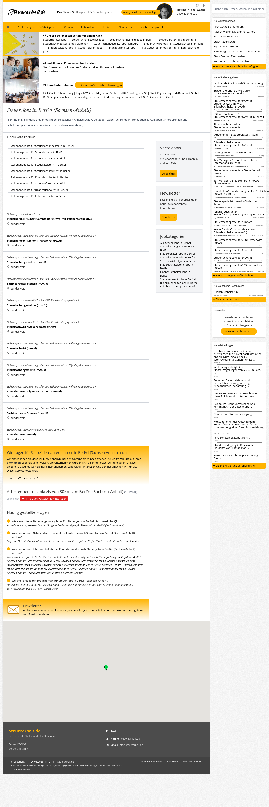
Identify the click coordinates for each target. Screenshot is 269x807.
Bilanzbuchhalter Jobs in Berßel (179, 283)
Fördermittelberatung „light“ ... (232, 437)
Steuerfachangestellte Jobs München (65, 43)
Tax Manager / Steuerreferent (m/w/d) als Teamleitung (237, 182)
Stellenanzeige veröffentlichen (233, 275)
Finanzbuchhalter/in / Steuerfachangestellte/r (228, 125)
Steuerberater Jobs (54, 40)
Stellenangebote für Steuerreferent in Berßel (38, 183)
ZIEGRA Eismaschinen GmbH (156, 97)
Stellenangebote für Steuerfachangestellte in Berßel (42, 146)
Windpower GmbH (221, 148)
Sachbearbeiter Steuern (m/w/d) (27, 283)
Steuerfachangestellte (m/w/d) (26, 262)
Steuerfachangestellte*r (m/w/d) (233, 222)
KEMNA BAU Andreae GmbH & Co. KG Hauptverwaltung (235, 186)
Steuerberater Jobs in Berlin (176, 40)
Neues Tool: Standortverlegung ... (234, 414)
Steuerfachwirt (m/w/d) (22, 348)
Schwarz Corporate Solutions (225, 138)
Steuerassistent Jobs (60, 47)
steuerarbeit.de (37, 525)
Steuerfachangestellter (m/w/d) (27, 305)
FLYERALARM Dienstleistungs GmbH (227, 207)
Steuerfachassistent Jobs (188, 43)
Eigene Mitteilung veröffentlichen (234, 465)
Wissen (68, 27)
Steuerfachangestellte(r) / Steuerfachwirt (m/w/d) (239, 266)
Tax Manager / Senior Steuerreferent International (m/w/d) (236, 161)
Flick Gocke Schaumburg (58, 93)
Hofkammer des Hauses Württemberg (228, 235)
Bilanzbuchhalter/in (226, 292)
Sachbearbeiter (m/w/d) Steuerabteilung (238, 83)
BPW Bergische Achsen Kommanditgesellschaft (72, 97)
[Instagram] (198, 6)
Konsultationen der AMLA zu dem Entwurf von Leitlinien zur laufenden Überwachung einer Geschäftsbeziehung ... (239, 426)
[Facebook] (203, 6)
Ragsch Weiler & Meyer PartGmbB (97, 93)
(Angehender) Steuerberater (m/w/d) (236, 134)
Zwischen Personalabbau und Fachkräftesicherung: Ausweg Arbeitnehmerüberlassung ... (232, 383)
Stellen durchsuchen (151, 761)
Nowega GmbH (219, 176)
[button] (106, 668)
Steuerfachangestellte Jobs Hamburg (116, 43)
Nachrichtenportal (151, 27)
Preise (106, 27)
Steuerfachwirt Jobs (156, 43)
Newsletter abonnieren (239, 331)
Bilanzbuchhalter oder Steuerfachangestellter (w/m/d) (233, 143)
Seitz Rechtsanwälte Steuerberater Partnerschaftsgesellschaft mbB (239, 261)
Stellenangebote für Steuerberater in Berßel (37, 152)
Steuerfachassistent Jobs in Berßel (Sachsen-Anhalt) (91, 565)
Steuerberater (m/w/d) (21, 434)
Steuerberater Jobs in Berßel (177, 254)
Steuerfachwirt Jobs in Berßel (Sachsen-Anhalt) (108, 561)
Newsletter (125, 27)
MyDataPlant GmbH (186, 93)
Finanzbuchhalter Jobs (121, 47)
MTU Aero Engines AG (133, 93)
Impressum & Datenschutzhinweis (183, 761)
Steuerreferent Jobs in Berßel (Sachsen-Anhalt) (70, 569)
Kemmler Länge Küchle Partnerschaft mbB (230, 225)
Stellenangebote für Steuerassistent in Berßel (38, 164)
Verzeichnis (169, 173)
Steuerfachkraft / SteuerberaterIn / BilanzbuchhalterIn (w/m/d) (235, 231)
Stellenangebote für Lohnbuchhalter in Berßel (39, 196)
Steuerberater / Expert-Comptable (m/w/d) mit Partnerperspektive (49, 219)
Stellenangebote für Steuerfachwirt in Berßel (38, 158)
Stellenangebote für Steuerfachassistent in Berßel (41, 171)
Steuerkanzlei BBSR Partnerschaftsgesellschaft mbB (233, 271)
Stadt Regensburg (160, 93)
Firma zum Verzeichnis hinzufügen (99, 85)
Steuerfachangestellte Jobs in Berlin (131, 40)
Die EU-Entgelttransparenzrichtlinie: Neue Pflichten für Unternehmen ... (236, 395)
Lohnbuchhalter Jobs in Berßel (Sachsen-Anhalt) (55, 573)
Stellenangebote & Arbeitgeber (37, 27)
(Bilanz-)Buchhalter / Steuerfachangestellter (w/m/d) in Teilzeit (239, 115)
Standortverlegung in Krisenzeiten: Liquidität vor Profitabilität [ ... (235, 446)
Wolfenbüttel (133, 541)
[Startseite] (27, 12)
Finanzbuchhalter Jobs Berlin (158, 47)
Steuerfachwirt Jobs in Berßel (178, 257)
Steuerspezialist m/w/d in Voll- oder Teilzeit (235, 202)
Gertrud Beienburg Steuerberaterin (227, 253)
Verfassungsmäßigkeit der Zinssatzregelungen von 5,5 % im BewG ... (238, 370)
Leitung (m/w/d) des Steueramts (233, 152)
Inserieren (53, 71)
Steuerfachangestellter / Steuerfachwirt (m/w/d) (238, 171)
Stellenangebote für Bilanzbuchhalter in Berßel (39, 190)
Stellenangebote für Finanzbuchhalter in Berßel (39, 177)
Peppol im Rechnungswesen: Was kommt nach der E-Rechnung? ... (234, 405)
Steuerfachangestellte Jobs (88, 40)
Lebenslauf (87, 27)
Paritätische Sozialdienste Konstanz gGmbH (230, 197)
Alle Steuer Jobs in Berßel (175, 243)
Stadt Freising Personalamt (119, 97)
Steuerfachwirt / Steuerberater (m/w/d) (32, 327)
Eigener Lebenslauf (226, 299)
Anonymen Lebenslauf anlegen (141, 12)
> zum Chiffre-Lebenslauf (22, 478)
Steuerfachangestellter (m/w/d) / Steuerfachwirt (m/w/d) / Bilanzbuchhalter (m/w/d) (234, 103)
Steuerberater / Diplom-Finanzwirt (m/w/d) (34, 240)
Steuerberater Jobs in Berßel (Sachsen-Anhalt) (54, 561)
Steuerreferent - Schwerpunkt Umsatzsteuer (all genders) (232, 92)
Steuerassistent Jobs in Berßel (178, 261)
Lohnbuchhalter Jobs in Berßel (178, 286)
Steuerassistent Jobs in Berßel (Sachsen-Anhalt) (34, 565)
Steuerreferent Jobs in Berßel (178, 279)
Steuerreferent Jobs (90, 47)
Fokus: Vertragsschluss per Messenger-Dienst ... (237, 457)
